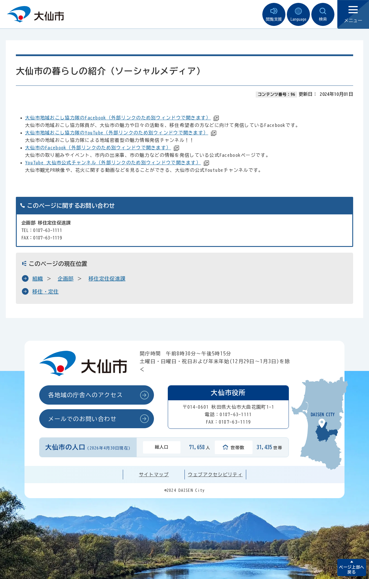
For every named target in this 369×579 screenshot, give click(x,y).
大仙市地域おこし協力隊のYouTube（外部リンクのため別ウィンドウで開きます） (116, 132)
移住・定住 (45, 291)
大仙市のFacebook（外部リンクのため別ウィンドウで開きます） (98, 147)
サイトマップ (154, 474)
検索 (323, 14)
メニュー (353, 14)
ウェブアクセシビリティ (215, 474)
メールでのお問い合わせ (82, 419)
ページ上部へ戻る (351, 569)
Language (298, 14)
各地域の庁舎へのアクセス (85, 395)
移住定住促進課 (107, 278)
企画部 (66, 278)
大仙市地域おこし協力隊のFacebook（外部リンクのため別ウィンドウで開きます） (118, 117)
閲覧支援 (274, 14)
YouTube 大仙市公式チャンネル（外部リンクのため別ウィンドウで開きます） (113, 162)
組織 (37, 278)
